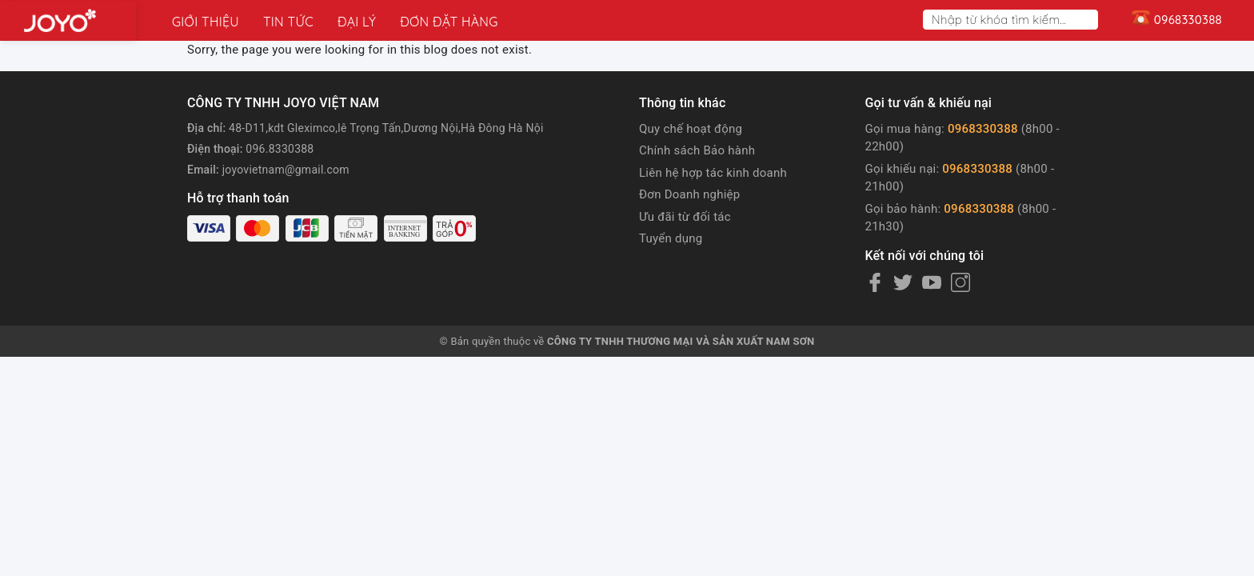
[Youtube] (931, 282)
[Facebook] (875, 282)
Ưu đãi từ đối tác (685, 217)
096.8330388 (280, 148)
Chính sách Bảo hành (697, 150)
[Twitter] (903, 282)
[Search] (1089, 19)
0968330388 (983, 129)
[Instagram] (960, 282)
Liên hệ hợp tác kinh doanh (713, 173)
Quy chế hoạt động (690, 129)
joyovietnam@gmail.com (285, 169)
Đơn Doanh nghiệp (689, 194)
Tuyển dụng (670, 238)
